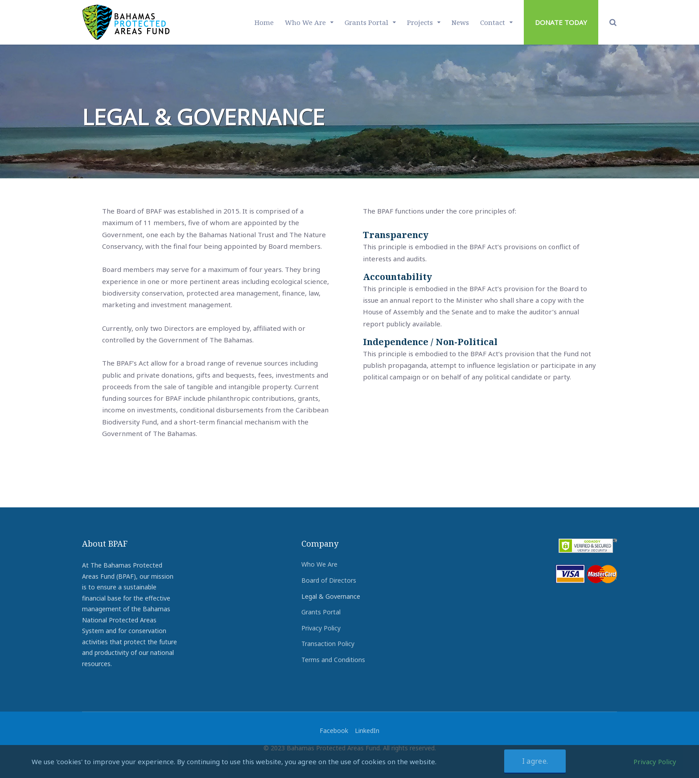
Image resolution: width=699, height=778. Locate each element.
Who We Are (305, 22)
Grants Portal (366, 22)
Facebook (334, 730)
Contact (492, 22)
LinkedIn (367, 730)
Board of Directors (328, 580)
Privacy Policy (321, 628)
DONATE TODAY (561, 22)
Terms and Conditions (333, 659)
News (460, 22)
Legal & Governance (330, 596)
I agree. (535, 761)
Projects (420, 22)
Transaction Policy (327, 643)
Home (264, 22)
